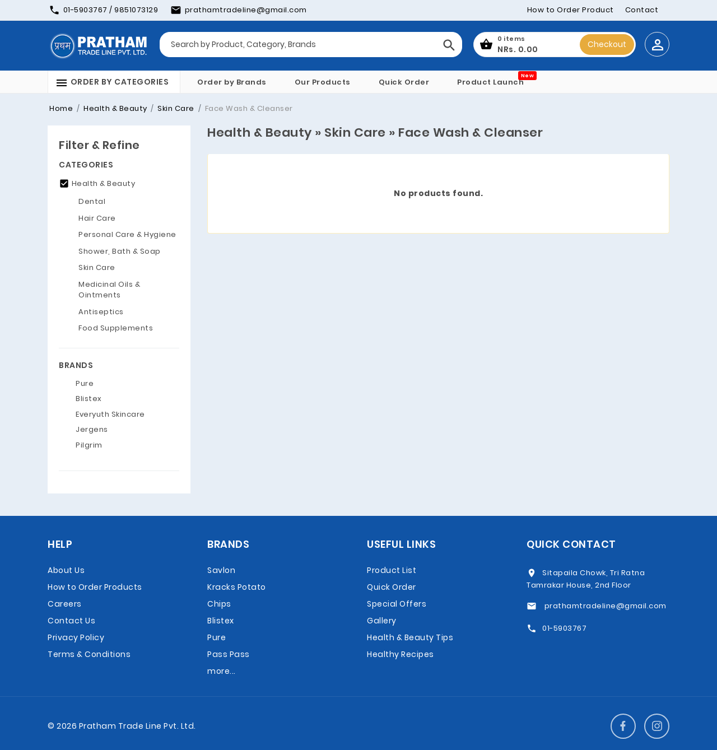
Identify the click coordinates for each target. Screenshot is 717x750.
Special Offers (396, 603)
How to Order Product (570, 9)
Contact (642, 9)
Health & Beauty (114, 108)
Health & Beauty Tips (410, 637)
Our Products (323, 82)
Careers (65, 603)
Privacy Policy (76, 637)
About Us (66, 570)
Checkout (607, 44)
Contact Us (71, 620)
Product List (391, 570)
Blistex (220, 620)
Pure (216, 637)
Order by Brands (232, 82)
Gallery (382, 620)
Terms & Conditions (89, 654)
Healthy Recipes (400, 654)
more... (221, 671)
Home (61, 108)
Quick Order (404, 82)
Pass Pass (228, 654)
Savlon (221, 570)
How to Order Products (95, 587)
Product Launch (490, 82)
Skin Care (175, 108)
